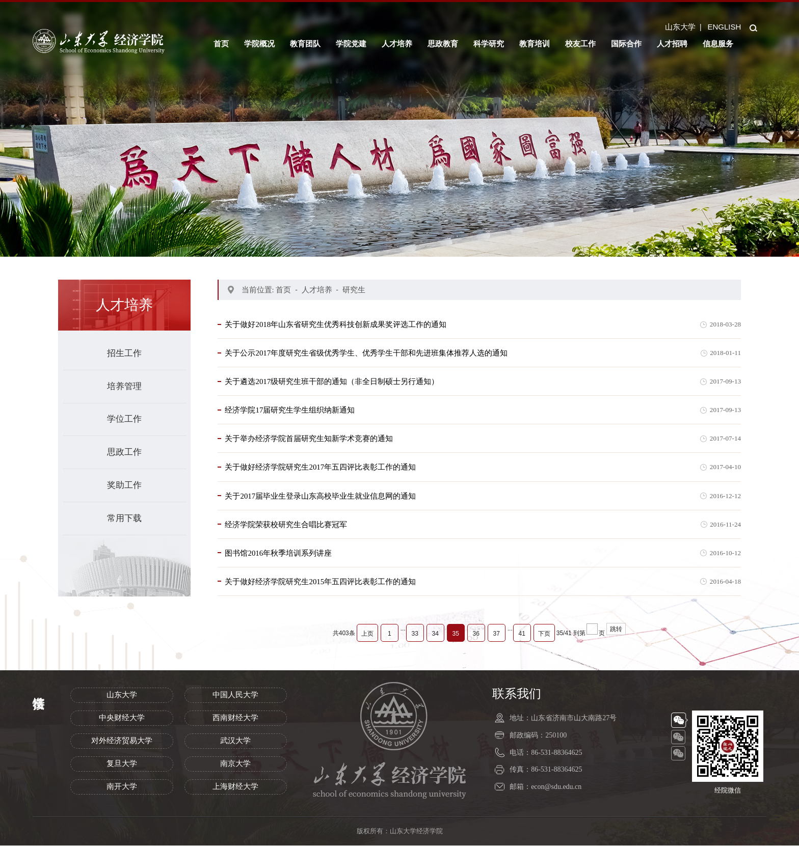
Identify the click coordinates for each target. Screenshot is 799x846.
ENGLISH (724, 26)
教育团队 (305, 43)
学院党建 (351, 43)
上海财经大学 (235, 787)
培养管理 (124, 386)
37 (496, 634)
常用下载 (124, 518)
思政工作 (124, 452)
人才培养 (397, 43)
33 (415, 634)
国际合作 (626, 43)
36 (476, 634)
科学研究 (488, 43)
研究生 (353, 289)
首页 (221, 43)
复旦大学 (121, 764)
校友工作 (580, 43)
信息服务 (718, 43)
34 (435, 634)
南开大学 (121, 787)
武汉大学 (235, 742)
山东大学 (680, 26)
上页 (367, 634)
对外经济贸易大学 (121, 742)
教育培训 (534, 43)
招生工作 (124, 353)
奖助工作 (124, 485)
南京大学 (235, 764)
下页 (544, 634)
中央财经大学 (122, 719)
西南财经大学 (235, 719)
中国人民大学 (235, 696)
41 (522, 634)
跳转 (616, 630)
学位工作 (124, 419)
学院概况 (259, 43)
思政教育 (443, 43)
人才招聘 (672, 43)
